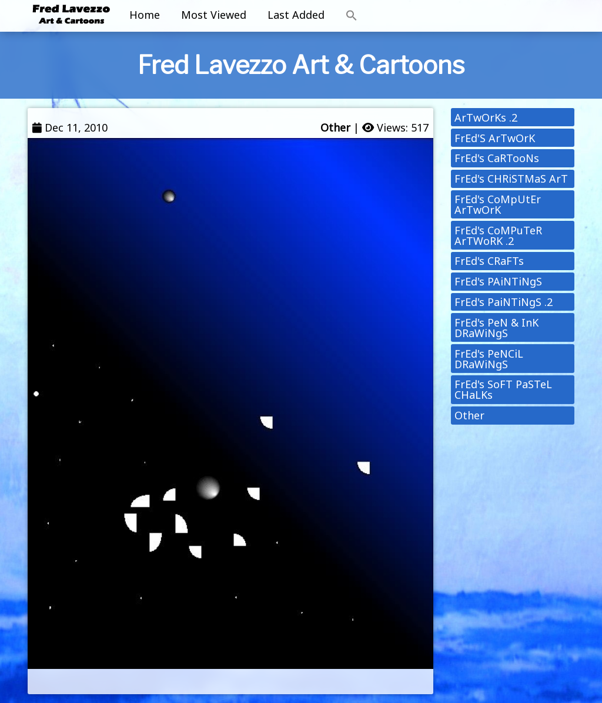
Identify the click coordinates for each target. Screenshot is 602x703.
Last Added (296, 15)
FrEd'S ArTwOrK (494, 138)
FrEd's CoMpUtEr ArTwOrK (497, 204)
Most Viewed (213, 15)
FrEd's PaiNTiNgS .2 (503, 302)
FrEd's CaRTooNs (496, 158)
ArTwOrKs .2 (485, 117)
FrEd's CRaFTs (489, 261)
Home (144, 15)
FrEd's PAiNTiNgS (498, 281)
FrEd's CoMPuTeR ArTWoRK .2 (498, 235)
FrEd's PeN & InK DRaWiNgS (496, 327)
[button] (351, 16)
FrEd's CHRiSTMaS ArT (511, 178)
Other (335, 127)
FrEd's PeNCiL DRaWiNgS (488, 359)
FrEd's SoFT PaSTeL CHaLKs (503, 389)
